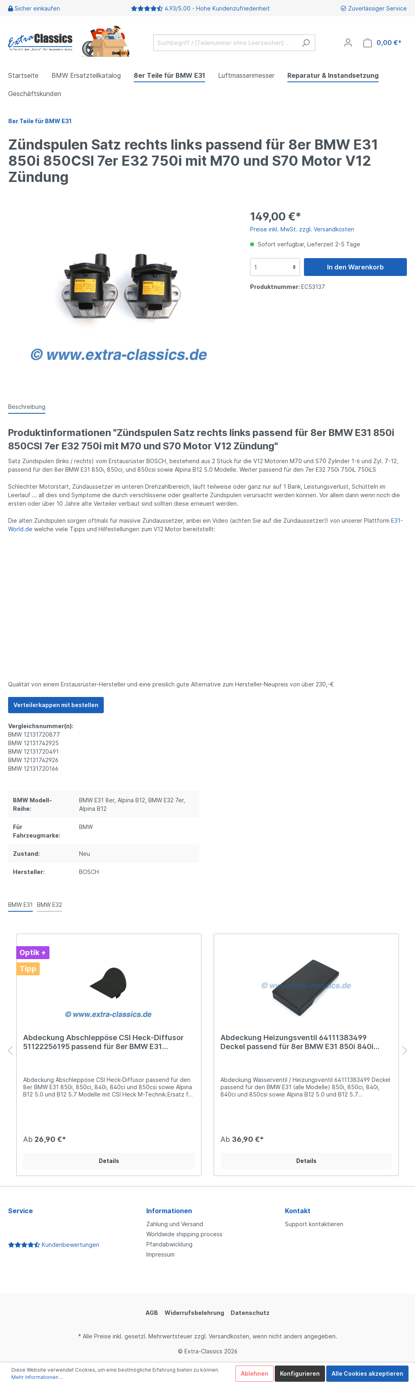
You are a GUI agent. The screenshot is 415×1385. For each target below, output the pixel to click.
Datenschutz (250, 1312)
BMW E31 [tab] (20, 904)
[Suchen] (305, 42)
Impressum (160, 1254)
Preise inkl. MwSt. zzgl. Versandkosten (302, 229)
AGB (151, 1312)
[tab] (26, 406)
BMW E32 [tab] (49, 904)
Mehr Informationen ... (37, 1377)
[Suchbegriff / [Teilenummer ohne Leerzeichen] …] (225, 42)
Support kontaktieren (314, 1223)
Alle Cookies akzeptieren (367, 1373)
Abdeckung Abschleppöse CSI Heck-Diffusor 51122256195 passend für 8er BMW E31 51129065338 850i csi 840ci (103, 1042)
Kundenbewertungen (53, 1244)
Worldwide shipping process (184, 1234)
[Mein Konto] (348, 42)
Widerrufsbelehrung (194, 1312)
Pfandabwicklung (169, 1244)
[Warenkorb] (382, 42)
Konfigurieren (300, 1373)
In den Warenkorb (355, 267)
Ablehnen (254, 1373)
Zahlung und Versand (174, 1223)
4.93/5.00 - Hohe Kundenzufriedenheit (217, 8)
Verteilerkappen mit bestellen (55, 704)
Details (109, 1160)
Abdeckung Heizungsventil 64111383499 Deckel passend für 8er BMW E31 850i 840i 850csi (297, 1042)
